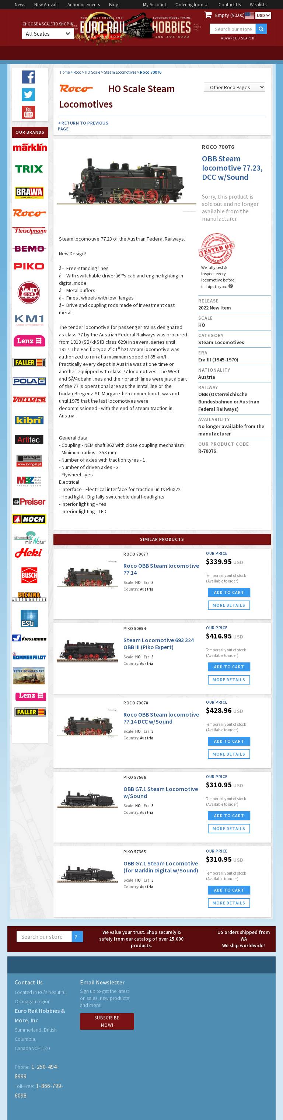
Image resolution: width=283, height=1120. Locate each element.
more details (229, 605)
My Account (154, 4)
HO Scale (92, 72)
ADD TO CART (229, 592)
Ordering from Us (192, 4)
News (20, 4)
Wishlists (258, 4)
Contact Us (230, 4)
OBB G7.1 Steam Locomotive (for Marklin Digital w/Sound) (160, 867)
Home (65, 72)
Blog (113, 4)
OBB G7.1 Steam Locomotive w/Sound (160, 792)
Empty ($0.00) (230, 15)
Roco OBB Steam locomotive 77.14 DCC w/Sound (161, 718)
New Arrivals (46, 4)
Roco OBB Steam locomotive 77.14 (161, 569)
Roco (77, 72)
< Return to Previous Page (83, 126)
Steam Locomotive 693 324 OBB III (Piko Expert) (158, 643)
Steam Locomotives (120, 72)
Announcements (83, 4)
